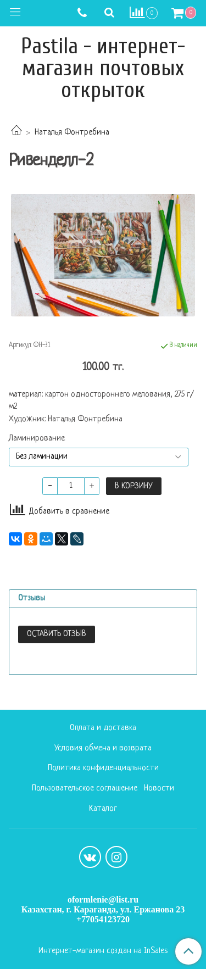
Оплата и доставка (103, 728)
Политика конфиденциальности (103, 768)
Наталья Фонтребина (72, 132)
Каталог (103, 809)
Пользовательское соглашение (84, 788)
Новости (159, 788)
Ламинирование (37, 439)
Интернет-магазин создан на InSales (103, 951)
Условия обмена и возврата (103, 748)
